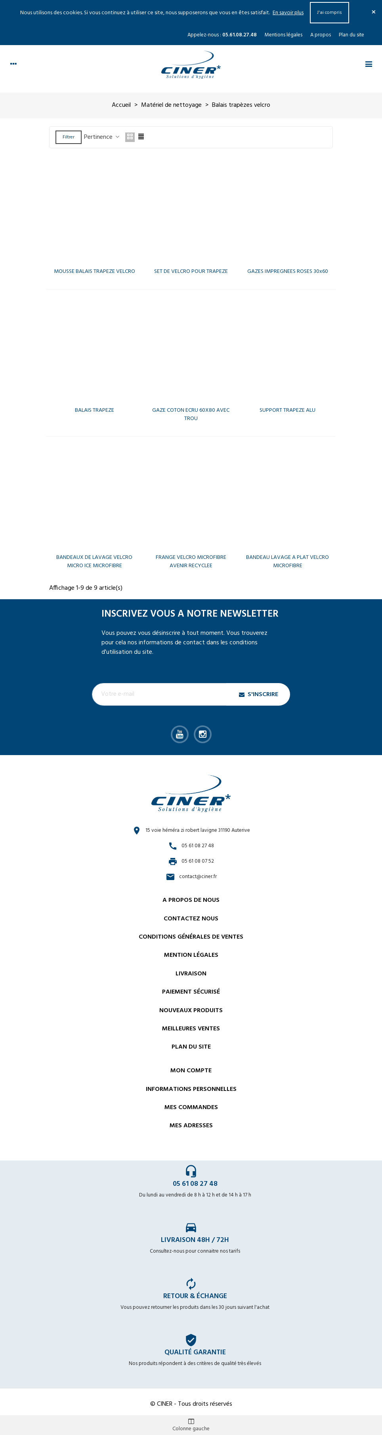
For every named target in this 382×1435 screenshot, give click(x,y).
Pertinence (102, 137)
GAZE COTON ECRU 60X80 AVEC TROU (190, 414)
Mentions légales (283, 35)
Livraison (191, 974)
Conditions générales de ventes (191, 937)
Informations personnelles (191, 1089)
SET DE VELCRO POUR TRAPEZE (191, 271)
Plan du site (351, 35)
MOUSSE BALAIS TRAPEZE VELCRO (94, 271)
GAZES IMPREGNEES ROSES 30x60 (287, 271)
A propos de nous (191, 900)
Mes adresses (191, 1126)
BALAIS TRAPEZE (94, 410)
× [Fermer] (373, 13)
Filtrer (68, 137)
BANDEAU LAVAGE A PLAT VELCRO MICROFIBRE (287, 561)
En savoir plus (288, 12)
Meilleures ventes (191, 1029)
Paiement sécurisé (191, 992)
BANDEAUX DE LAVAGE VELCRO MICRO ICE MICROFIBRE (94, 561)
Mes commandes (191, 1107)
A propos (320, 35)
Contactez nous (191, 919)
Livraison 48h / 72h (195, 1240)
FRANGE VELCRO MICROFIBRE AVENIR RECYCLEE (191, 561)
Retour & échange (195, 1296)
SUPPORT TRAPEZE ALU (287, 410)
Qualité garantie (195, 1352)
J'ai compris (329, 13)
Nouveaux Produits (191, 1010)
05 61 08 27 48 (195, 1184)
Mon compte (191, 1071)
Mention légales (191, 955)
